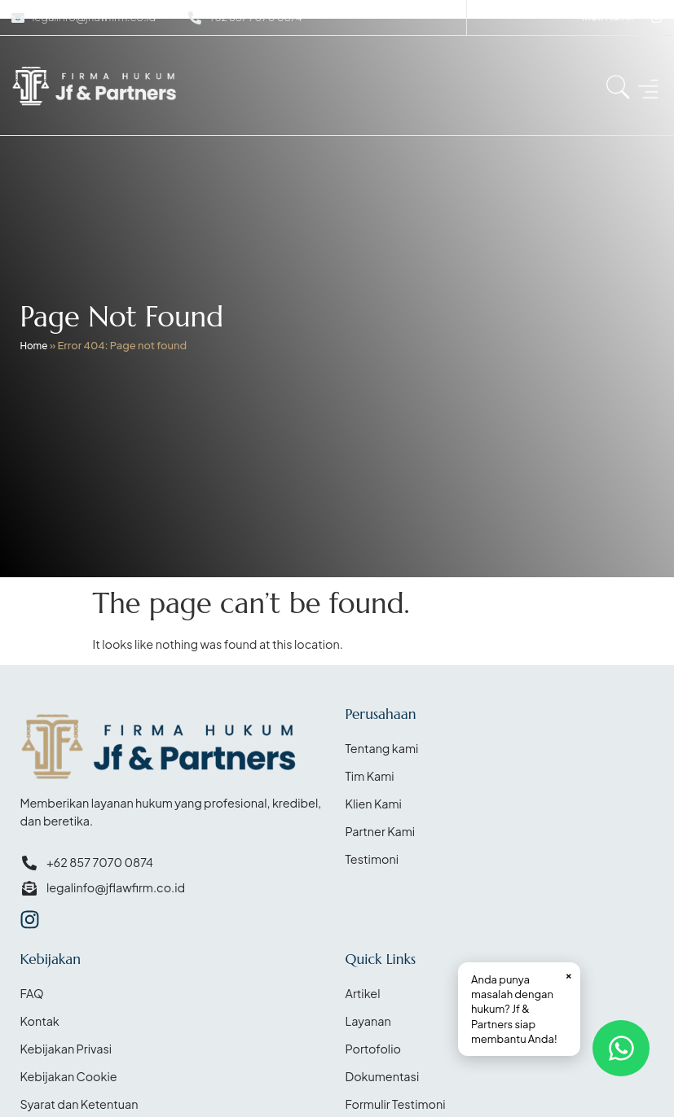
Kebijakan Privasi (66, 1048)
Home (33, 345)
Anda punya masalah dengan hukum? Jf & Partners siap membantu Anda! (521, 1006)
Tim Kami (370, 776)
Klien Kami (374, 803)
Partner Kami (381, 831)
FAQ (31, 993)
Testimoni (372, 859)
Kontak (39, 1021)
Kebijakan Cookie (68, 1076)
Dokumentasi (383, 1076)
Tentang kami (382, 748)
